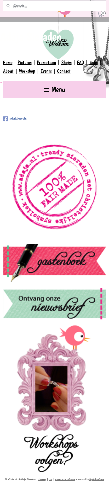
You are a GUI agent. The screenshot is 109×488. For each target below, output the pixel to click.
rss (50, 479)
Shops (66, 62)
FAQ (80, 62)
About (8, 71)
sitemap (42, 479)
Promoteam (46, 62)
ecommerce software (65, 479)
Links (93, 62)
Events (46, 71)
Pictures (25, 62)
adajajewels (15, 119)
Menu (54, 89)
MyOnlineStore (96, 479)
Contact (64, 71)
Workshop (27, 71)
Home (7, 62)
